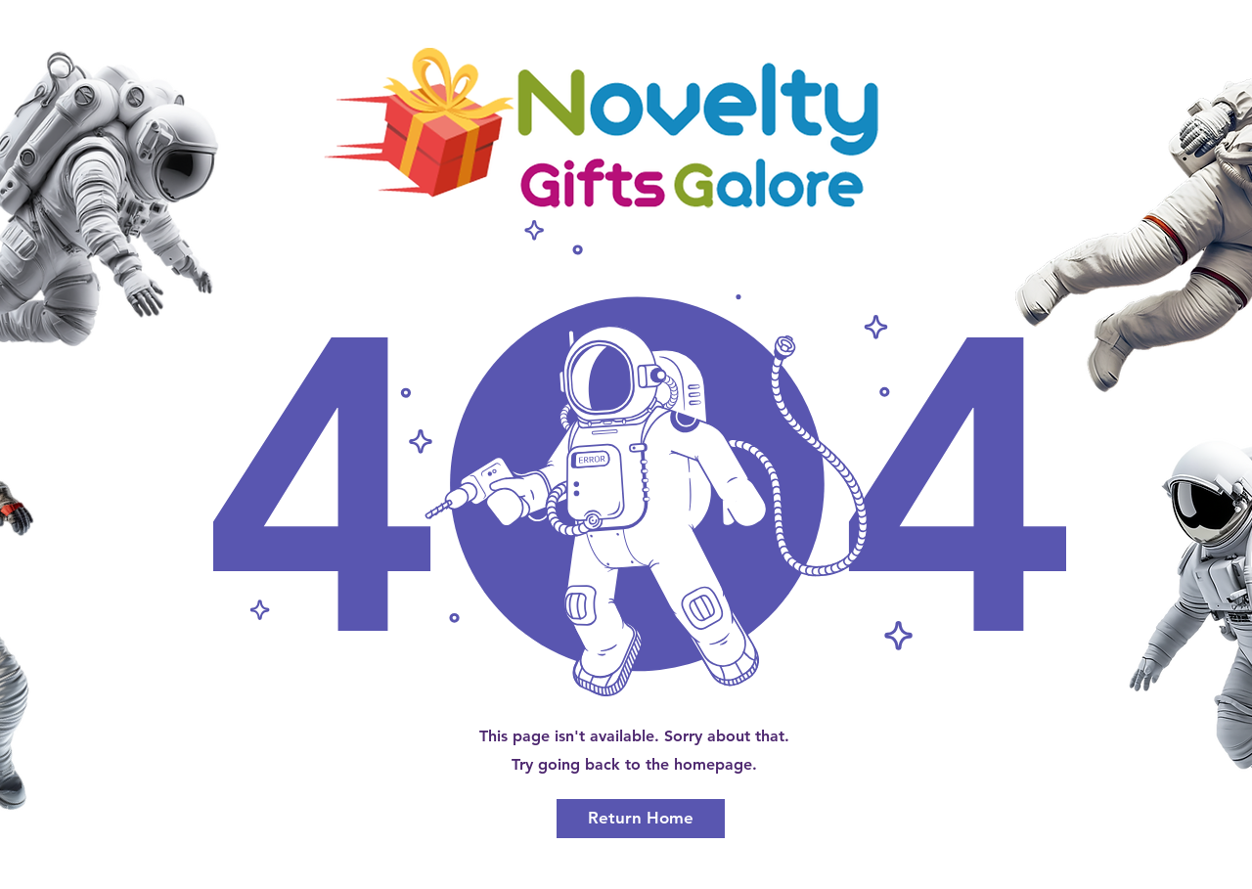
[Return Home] (641, 818)
